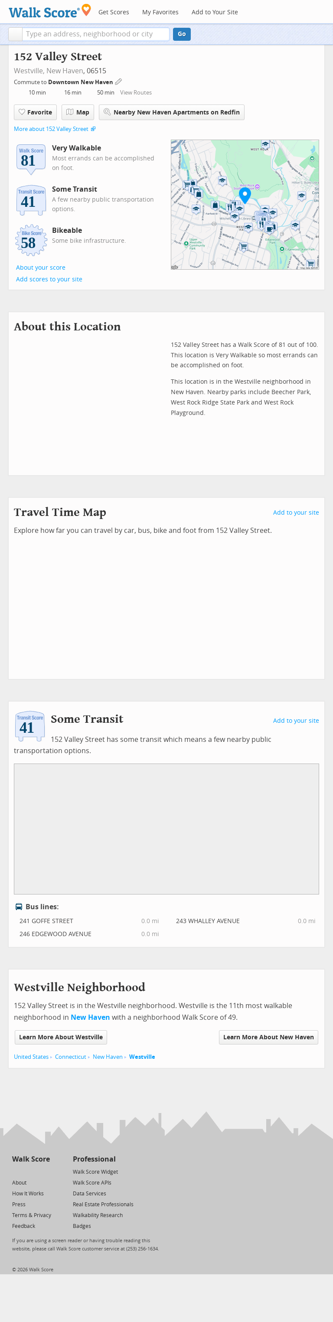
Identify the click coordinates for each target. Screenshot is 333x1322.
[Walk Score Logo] (50, 10)
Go (182, 34)
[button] (15, 34)
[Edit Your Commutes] (118, 81)
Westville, (29, 71)
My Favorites (160, 12)
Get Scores (113, 12)
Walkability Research (98, 1215)
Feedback (23, 1226)
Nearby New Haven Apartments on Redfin (172, 112)
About (19, 1183)
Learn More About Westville (61, 1037)
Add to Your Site (215, 12)
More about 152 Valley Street (51, 129)
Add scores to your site (49, 279)
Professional (94, 1159)
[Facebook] (31, 1171)
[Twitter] (17, 1171)
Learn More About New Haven (268, 1037)
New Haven (64, 71)
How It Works (28, 1194)
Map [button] (77, 112)
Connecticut (70, 1057)
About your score (40, 267)
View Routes (136, 92)
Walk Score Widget (95, 1172)
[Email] (44, 1171)
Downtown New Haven (81, 82)
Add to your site (296, 512)
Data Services (89, 1194)
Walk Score (31, 1159)
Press (19, 1204)
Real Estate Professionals (103, 1204)
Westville (142, 1057)
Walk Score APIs (92, 1183)
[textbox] (96, 34)
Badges (82, 1226)
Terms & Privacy (31, 1215)
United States (31, 1057)
